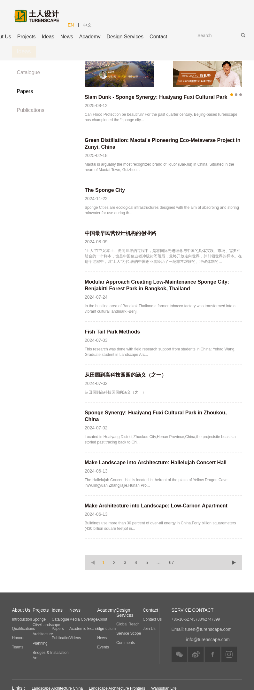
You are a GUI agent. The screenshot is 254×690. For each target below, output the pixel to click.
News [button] (66, 36)
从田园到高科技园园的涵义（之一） (125, 375)
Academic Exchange (86, 628)
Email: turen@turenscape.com (202, 629)
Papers (25, 91)
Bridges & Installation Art (51, 655)
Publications (30, 110)
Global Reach (128, 624)
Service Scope (128, 633)
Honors (18, 638)
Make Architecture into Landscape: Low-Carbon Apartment (156, 505)
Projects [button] (26, 36)
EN (71, 24)
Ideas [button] (48, 36)
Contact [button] (158, 36)
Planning (40, 643)
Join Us (149, 628)
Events (103, 647)
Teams (17, 647)
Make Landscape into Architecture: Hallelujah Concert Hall (156, 462)
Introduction (22, 619)
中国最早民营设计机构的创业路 (120, 233)
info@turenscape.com (208, 639)
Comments (125, 642)
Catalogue (28, 72)
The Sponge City (105, 190)
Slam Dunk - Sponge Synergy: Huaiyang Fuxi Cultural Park (156, 97)
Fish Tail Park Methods (112, 331)
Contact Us (152, 619)
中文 (87, 24)
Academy (90, 36)
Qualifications (23, 628)
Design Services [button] (124, 36)
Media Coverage (83, 619)
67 (171, 562)
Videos (75, 638)
